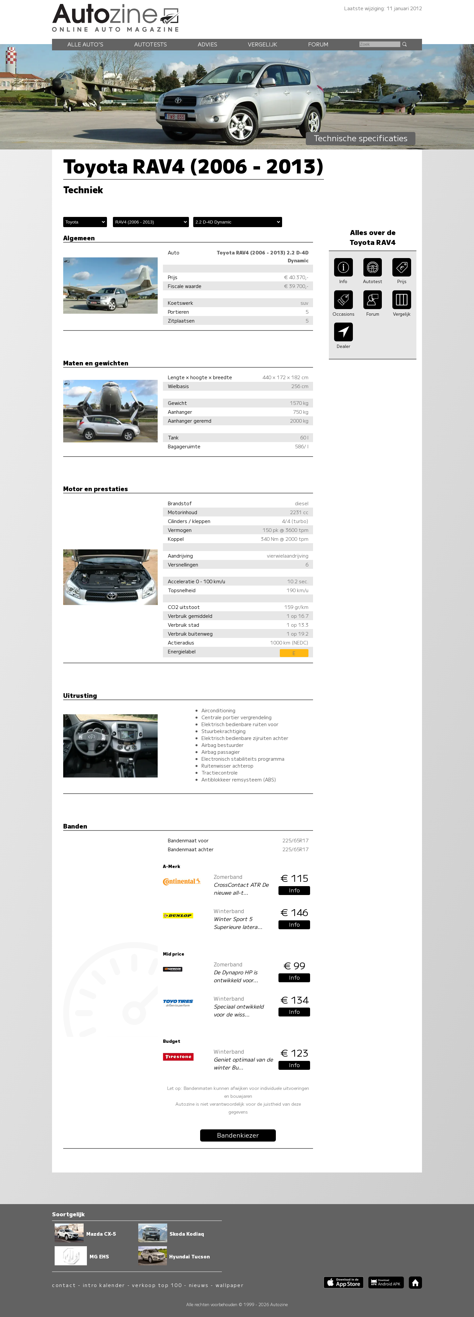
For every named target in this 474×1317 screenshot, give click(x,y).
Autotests (150, 44)
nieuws (199, 1284)
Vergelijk (262, 44)
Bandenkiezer (238, 1135)
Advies (207, 44)
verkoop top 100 (157, 1284)
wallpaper (230, 1284)
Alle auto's (85, 44)
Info (294, 890)
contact (64, 1284)
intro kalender (104, 1284)
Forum (318, 44)
